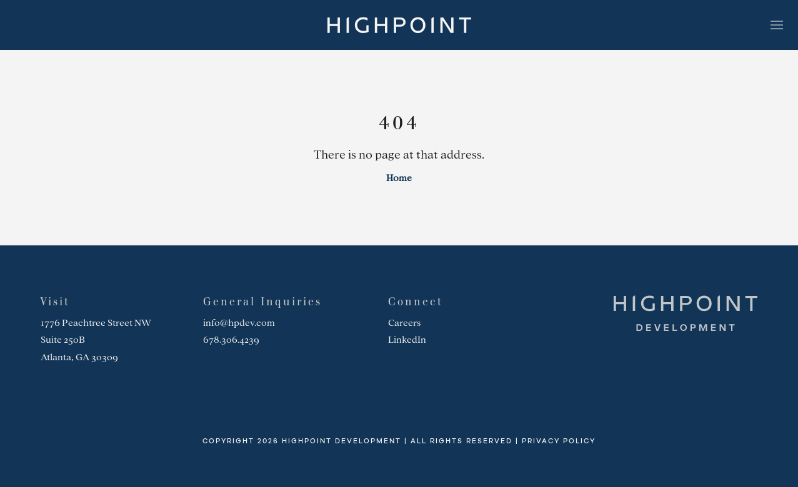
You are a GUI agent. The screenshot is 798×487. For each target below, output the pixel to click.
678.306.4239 (231, 340)
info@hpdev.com (239, 323)
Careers (404, 323)
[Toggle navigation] (777, 25)
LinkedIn (407, 340)
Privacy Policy (559, 441)
